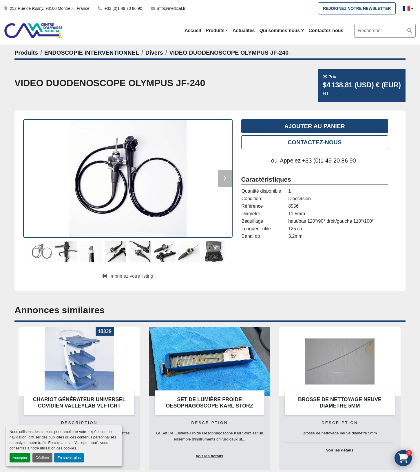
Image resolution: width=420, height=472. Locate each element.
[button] (216, 31)
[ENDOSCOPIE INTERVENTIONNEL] (91, 52)
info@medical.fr (171, 8)
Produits (215, 30)
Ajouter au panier (314, 126)
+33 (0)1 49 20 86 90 (123, 8)
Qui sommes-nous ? (282, 30)
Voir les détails (209, 456)
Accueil (193, 30)
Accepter (20, 458)
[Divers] (154, 52)
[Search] (385, 31)
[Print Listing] (128, 276)
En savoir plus (69, 458)
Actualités (244, 30)
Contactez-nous (325, 30)
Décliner (42, 458)
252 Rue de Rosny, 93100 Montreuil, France (49, 8)
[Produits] (26, 52)
